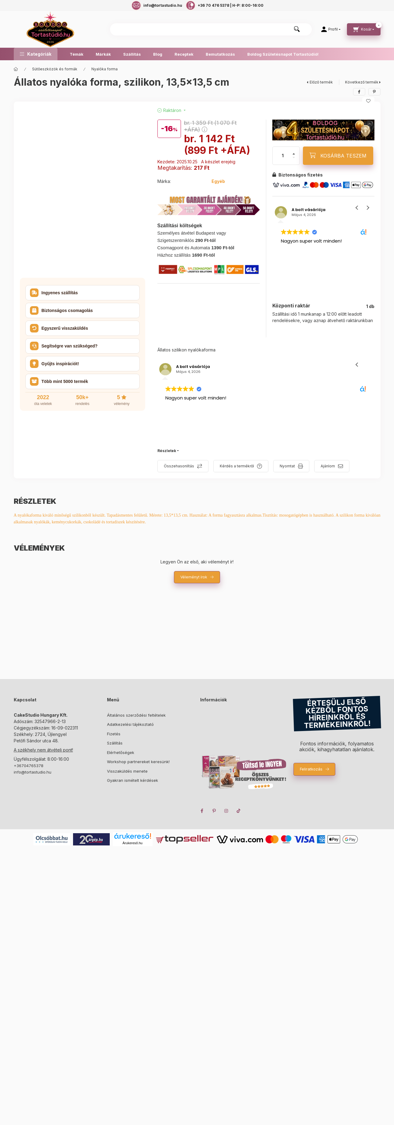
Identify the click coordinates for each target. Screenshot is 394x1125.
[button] (35, 54)
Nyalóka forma (104, 69)
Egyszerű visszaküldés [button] (59, 328)
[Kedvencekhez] (368, 101)
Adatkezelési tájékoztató (130, 724)
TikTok (239, 811)
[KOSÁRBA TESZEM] (338, 156)
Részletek (166, 450)
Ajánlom (328, 466)
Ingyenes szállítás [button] (54, 292)
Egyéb (218, 181)
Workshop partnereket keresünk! (138, 761)
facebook (202, 811)
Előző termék (321, 82)
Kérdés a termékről (237, 466)
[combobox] (211, 29)
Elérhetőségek (120, 752)
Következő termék (361, 82)
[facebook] (359, 91)
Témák (76, 54)
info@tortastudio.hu (32, 772)
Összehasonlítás (179, 466)
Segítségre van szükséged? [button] (64, 346)
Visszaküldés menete (127, 771)
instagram (226, 811)
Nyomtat (287, 466)
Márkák (103, 54)
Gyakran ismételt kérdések (132, 780)
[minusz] (293, 157)
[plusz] (293, 154)
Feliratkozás (311, 769)
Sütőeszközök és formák (54, 69)
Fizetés (113, 733)
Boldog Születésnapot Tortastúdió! (283, 54)
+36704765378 (28, 765)
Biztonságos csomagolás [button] (61, 310)
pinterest (214, 811)
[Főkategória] (16, 69)
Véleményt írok (193, 577)
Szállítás (132, 54)
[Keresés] (297, 29)
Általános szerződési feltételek (136, 715)
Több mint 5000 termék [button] (59, 381)
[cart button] (364, 29)
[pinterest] (374, 91)
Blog (157, 54)
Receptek (184, 54)
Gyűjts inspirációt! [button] (54, 363)
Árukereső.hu (132, 843)
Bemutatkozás (220, 54)
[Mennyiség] (283, 156)
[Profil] (331, 29)
